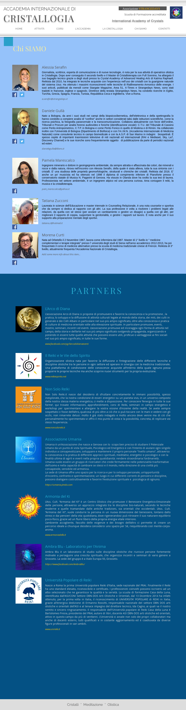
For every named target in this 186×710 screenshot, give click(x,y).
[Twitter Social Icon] (22, 94)
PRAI (90, 613)
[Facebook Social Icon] (14, 94)
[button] (59, 28)
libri (108, 613)
